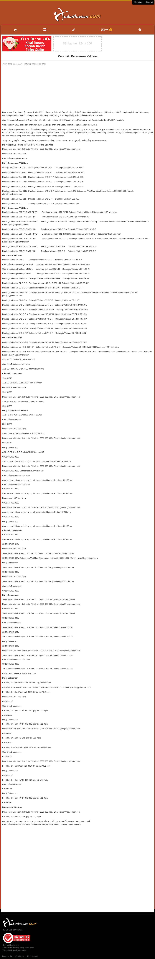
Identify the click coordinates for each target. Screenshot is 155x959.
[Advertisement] (77, 88)
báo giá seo (19, 956)
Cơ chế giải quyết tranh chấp (14, 950)
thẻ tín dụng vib (32, 956)
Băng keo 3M (7, 956)
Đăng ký (149, 2)
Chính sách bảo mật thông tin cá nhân (18, 948)
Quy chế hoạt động (10, 945)
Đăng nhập (138, 2)
